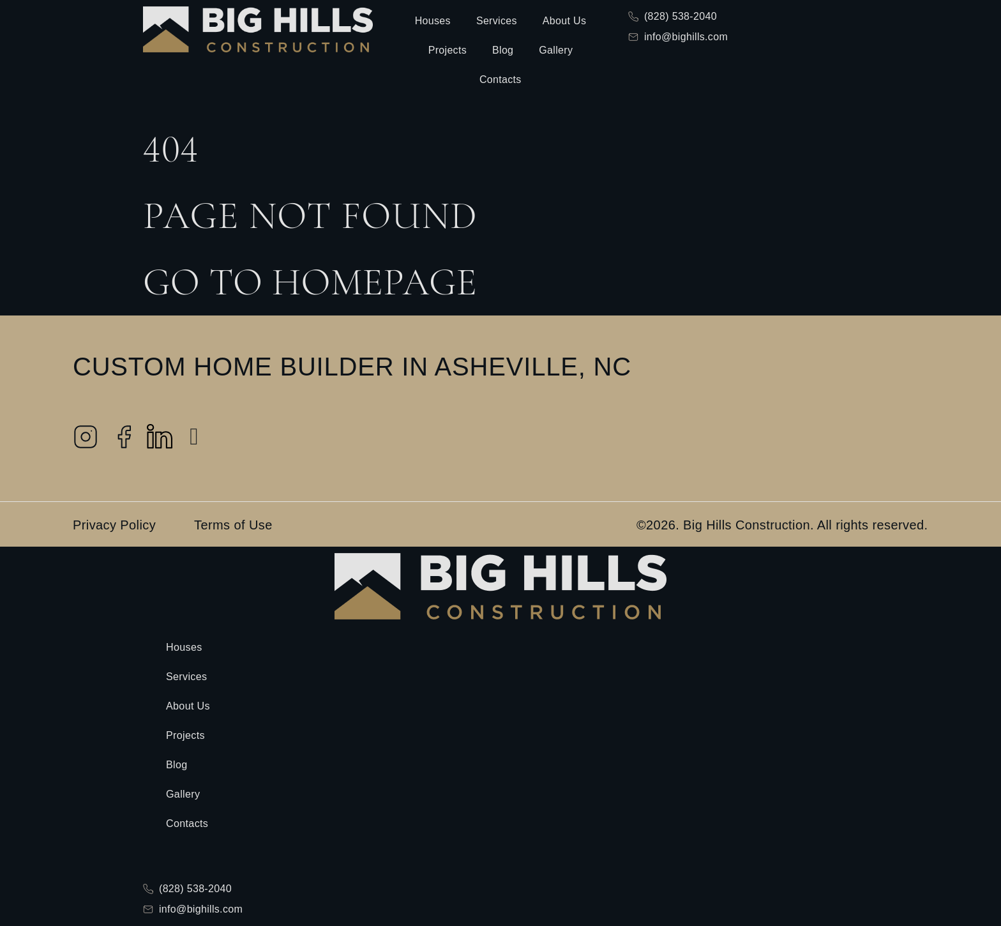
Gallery (556, 50)
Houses (433, 20)
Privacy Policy (114, 525)
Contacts (500, 79)
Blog (502, 50)
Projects (447, 50)
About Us (564, 20)
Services (496, 20)
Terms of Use (233, 525)
